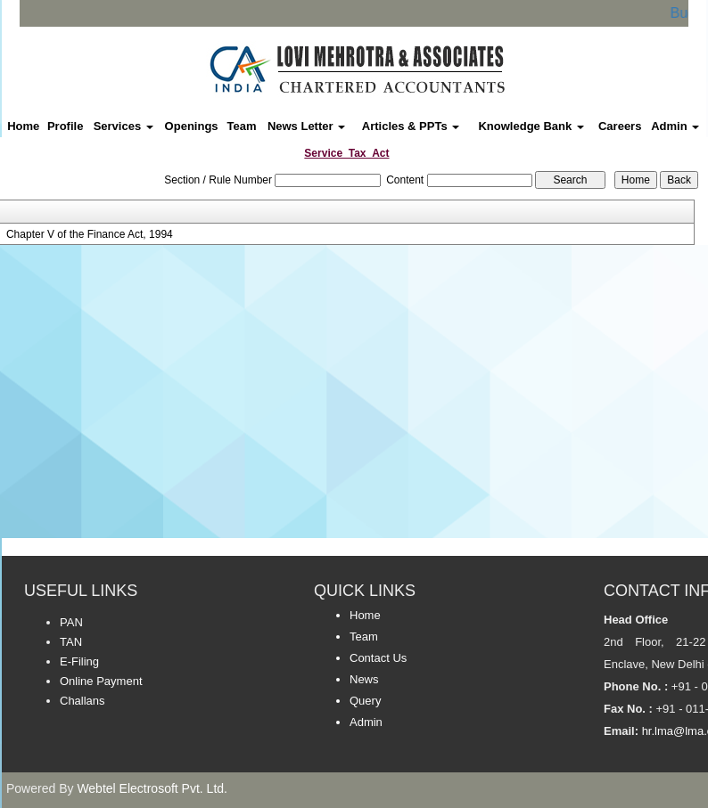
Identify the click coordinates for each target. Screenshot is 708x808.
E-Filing (79, 661)
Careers (619, 126)
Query (365, 700)
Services (123, 126)
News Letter (306, 126)
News (364, 679)
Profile (65, 126)
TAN (71, 642)
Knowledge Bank (530, 126)
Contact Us (378, 658)
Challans (82, 700)
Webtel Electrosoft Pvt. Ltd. (152, 788)
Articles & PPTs (410, 126)
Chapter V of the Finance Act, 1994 (89, 234)
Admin (675, 126)
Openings (191, 126)
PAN (71, 622)
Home (23, 126)
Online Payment (101, 681)
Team (242, 126)
